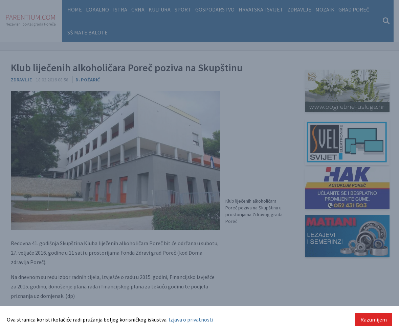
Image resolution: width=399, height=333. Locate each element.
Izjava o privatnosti (191, 319)
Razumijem (373, 319)
